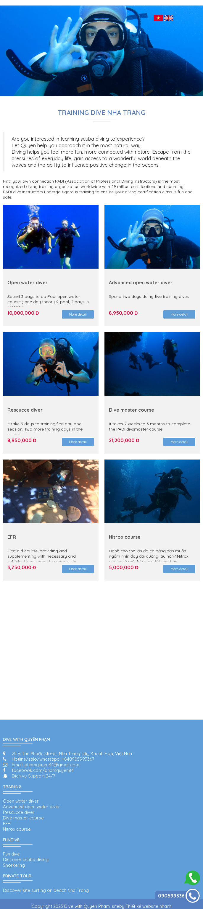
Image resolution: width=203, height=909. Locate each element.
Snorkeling (14, 865)
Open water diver (21, 801)
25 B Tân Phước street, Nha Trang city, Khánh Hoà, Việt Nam (72, 753)
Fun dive (11, 854)
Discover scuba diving (26, 859)
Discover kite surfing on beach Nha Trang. (46, 890)
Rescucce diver (19, 812)
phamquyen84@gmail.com (52, 764)
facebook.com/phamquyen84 (43, 770)
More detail (78, 314)
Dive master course (23, 818)
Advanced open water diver (31, 806)
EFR (7, 823)
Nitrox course (17, 829)
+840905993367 (78, 759)
